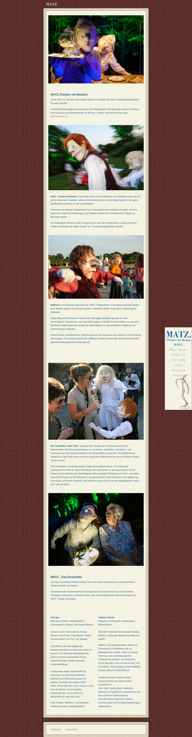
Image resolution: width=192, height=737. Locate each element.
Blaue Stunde (178, 350)
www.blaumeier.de (59, 116)
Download (178, 370)
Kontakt (178, 375)
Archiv (178, 365)
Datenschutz (72, 729)
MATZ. (178, 345)
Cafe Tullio (178, 360)
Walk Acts (178, 355)
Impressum (56, 729)
